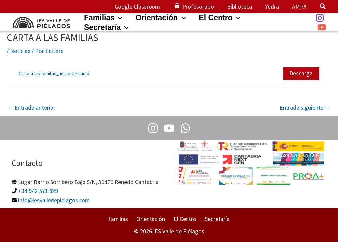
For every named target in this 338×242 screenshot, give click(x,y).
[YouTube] (321, 27)
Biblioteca (242, 6)
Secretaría (213, 218)
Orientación (152, 218)
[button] (323, 7)
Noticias (20, 51)
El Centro (184, 218)
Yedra (274, 6)
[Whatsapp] (183, 128)
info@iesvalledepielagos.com (54, 200)
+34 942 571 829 (38, 191)
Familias (122, 218)
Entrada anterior (31, 107)
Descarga (301, 73)
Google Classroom (143, 6)
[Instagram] (319, 17)
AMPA (300, 6)
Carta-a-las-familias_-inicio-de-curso (54, 73)
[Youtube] (169, 128)
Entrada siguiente (305, 107)
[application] (119, 17)
